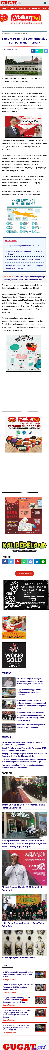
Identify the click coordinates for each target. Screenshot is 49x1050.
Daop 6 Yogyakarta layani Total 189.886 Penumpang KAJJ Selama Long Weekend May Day (18, 987)
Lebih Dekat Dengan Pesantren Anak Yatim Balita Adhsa (23, 924)
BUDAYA (4, 8)
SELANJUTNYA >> (24, 573)
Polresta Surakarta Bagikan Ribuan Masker (23, 260)
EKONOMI (22, 8)
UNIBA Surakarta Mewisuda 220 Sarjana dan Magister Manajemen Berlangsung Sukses (18, 974)
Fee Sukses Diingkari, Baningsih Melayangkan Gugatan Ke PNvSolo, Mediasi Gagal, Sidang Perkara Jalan (30, 681)
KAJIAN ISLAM (34, 8)
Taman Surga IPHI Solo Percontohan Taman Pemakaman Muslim (23, 806)
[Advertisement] (24, 1025)
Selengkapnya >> (9, 980)
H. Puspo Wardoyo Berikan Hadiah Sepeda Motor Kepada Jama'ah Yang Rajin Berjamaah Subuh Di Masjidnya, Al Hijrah (24, 843)
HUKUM (13, 8)
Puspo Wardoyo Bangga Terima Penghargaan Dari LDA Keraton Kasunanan (28, 692)
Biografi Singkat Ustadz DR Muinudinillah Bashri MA (22, 888)
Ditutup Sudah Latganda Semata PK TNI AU (23, 246)
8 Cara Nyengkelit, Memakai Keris (18, 957)
